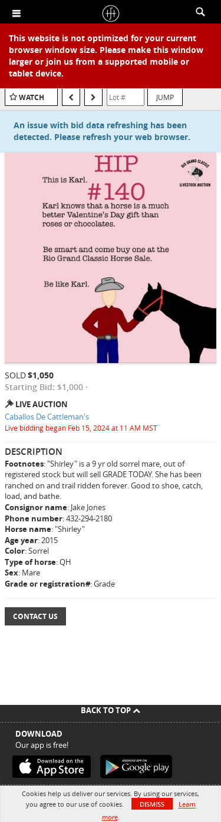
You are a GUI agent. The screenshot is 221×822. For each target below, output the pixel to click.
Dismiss (152, 804)
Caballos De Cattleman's (47, 416)
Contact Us (35, 616)
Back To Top (110, 710)
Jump (165, 97)
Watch (31, 97)
